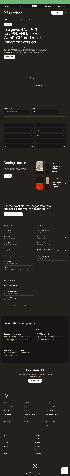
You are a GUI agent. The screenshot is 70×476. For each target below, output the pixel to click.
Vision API (6, 418)
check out (26, 339)
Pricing (26, 421)
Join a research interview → (41, 2)
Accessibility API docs (52, 414)
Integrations (49, 418)
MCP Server (7, 421)
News (5, 457)
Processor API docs (51, 407)
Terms (5, 453)
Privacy (6, 450)
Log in (47, 425)
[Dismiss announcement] (67, 2)
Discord (37, 446)
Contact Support (50, 421)
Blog (25, 407)
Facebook (38, 453)
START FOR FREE (35, 380)
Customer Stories (29, 414)
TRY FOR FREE (9, 56)
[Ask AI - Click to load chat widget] (64, 470)
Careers (6, 439)
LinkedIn (37, 439)
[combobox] (17, 112)
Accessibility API (8, 414)
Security (6, 442)
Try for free (57, 12)
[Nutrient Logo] (13, 12)
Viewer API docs (50, 410)
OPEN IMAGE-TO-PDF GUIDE (13, 214)
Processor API (8, 407)
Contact (37, 435)
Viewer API (6, 410)
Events (26, 410)
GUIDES (8, 175)
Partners (6, 446)
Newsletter (27, 418)
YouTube (37, 442)
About (5, 435)
